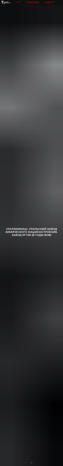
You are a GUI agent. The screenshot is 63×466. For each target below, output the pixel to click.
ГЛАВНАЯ (18, 1)
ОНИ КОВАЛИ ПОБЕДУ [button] (32, 1)
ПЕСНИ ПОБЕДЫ (50, 1)
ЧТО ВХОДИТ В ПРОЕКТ (32, 3)
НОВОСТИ (47, 3)
